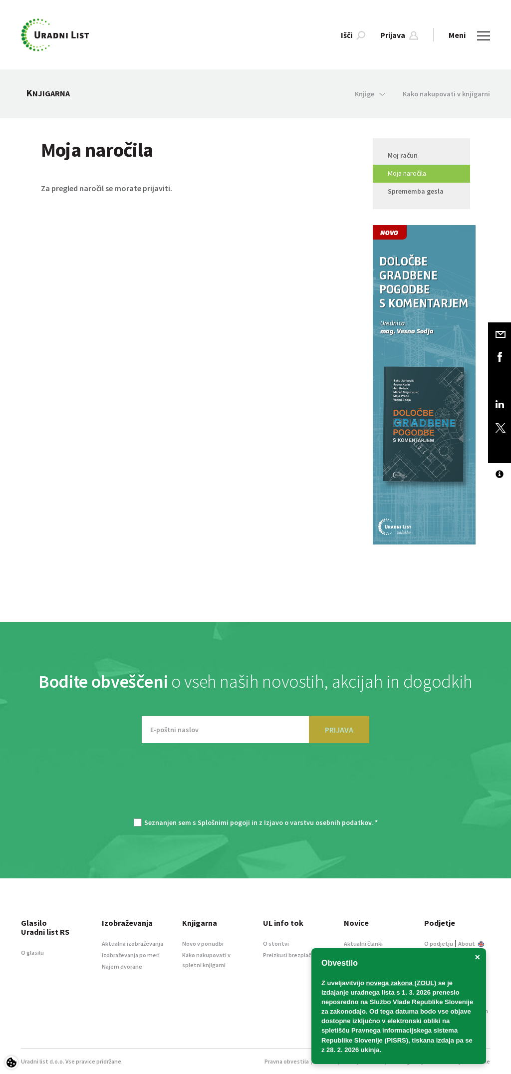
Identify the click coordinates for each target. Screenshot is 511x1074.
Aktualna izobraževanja (132, 943)
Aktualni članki (363, 943)
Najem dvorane (122, 966)
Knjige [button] (370, 93)
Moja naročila (407, 173)
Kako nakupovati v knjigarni (446, 93)
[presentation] (255, 785)
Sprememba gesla (416, 191)
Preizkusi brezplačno (290, 955)
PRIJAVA (339, 730)
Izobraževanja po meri (131, 955)
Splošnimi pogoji (224, 822)
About (471, 943)
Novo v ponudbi (203, 943)
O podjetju (438, 943)
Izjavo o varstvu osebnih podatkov (317, 822)
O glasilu (32, 952)
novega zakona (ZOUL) (401, 983)
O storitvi (276, 943)
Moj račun (403, 155)
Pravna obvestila (286, 1061)
